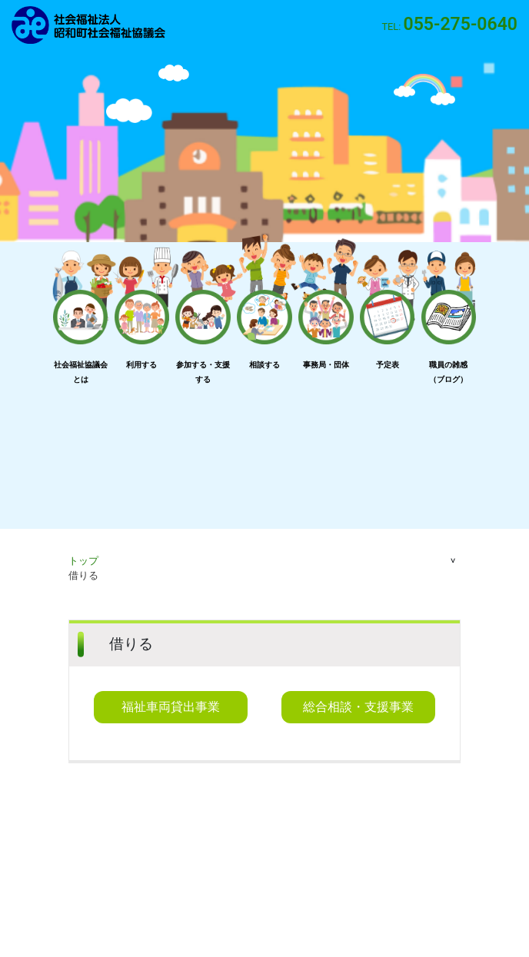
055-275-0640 (460, 24)
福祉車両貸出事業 (170, 706)
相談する (264, 365)
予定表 (387, 365)
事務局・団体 (326, 365)
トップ (83, 561)
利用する (141, 365)
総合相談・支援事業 (358, 706)
